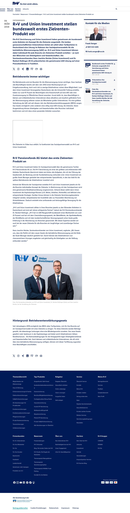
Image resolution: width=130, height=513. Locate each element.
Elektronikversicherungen (20, 395)
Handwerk (16, 459)
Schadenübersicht (103, 393)
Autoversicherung (39, 391)
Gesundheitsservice (82, 408)
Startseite (16, 14)
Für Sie (15, 448)
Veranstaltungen (81, 456)
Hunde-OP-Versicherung (41, 406)
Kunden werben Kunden (84, 411)
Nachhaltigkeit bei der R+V (63, 444)
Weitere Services (81, 415)
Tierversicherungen (18, 424)
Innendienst (80, 448)
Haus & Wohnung (18, 388)
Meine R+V (80, 389)
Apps (78, 400)
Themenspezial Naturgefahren (42, 458)
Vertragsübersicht (103, 381)
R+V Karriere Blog (82, 463)
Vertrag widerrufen (82, 396)
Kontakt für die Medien (41, 475)
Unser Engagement (60, 448)
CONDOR (100, 441)
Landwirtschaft (17, 463)
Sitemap (75, 508)
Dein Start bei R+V (82, 441)
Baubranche (16, 456)
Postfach (100, 389)
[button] (116, 9)
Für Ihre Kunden (17, 452)
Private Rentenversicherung (21, 420)
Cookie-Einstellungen (38, 508)
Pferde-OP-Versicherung (41, 418)
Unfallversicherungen (19, 428)
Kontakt (79, 385)
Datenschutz (53, 508)
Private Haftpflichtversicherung (43, 421)
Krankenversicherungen (19, 409)
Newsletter (80, 423)
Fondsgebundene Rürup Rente (43, 399)
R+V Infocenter (38, 444)
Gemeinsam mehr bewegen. (21, 467)
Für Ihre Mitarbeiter (18, 444)
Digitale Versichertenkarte (84, 404)
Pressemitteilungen (35, 14)
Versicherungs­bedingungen (84, 419)
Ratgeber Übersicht (60, 381)
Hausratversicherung (40, 403)
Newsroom (24, 14)
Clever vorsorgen (60, 393)
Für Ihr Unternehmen (19, 441)
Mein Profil (101, 396)
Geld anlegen (59, 400)
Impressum (65, 508)
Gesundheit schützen (61, 385)
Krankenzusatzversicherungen (21, 413)
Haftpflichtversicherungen (20, 399)
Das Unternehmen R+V (61, 441)
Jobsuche (41, 9)
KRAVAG (100, 444)
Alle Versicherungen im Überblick (43, 425)
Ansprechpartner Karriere (84, 459)
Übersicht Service (82, 381)
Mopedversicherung (40, 414)
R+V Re (100, 448)
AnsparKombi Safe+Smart (41, 381)
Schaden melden (81, 393)
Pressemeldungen (39, 441)
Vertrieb (79, 452)
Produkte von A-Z (18, 471)
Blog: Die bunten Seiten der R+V (43, 448)
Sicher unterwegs (60, 389)
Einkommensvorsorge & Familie (22, 391)
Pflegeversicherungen (19, 417)
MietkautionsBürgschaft (41, 410)
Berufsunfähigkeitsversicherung (43, 395)
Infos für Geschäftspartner (62, 452)
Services (100, 385)
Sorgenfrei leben (60, 396)
